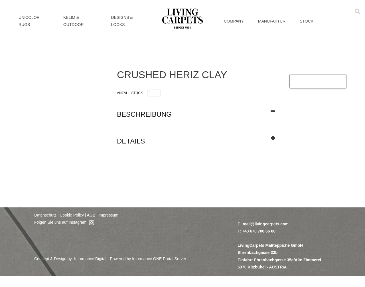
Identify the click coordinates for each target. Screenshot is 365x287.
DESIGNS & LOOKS (122, 21)
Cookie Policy (72, 215)
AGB (91, 215)
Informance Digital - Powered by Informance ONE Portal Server (130, 258)
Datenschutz (45, 215)
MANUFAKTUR (271, 21)
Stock (306, 21)
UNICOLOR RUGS (29, 21)
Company (234, 21)
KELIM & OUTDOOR (73, 21)
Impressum (108, 215)
